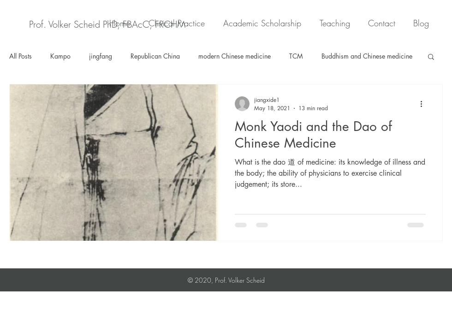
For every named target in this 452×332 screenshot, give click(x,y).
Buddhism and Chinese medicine (366, 56)
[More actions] (424, 103)
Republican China (155, 56)
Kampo (60, 56)
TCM (296, 56)
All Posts (20, 56)
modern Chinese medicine (234, 56)
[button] (431, 57)
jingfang (100, 56)
